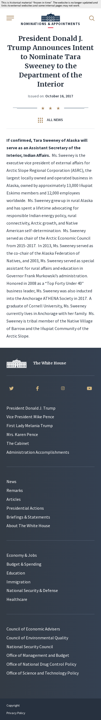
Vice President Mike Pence (30, 416)
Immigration (18, 581)
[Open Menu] (9, 18)
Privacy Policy (15, 713)
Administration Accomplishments (37, 452)
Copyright (13, 705)
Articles (13, 499)
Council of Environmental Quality (37, 637)
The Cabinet (17, 443)
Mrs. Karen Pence (22, 434)
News (11, 481)
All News (50, 120)
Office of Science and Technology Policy (42, 673)
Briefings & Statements (28, 517)
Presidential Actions (25, 508)
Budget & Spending (23, 564)
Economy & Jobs (21, 555)
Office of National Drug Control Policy (41, 664)
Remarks (14, 490)
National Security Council (29, 646)
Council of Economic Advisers (33, 629)
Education (15, 573)
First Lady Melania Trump (29, 425)
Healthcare (16, 599)
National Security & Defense (32, 590)
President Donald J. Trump (30, 408)
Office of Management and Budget (37, 655)
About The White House (28, 525)
